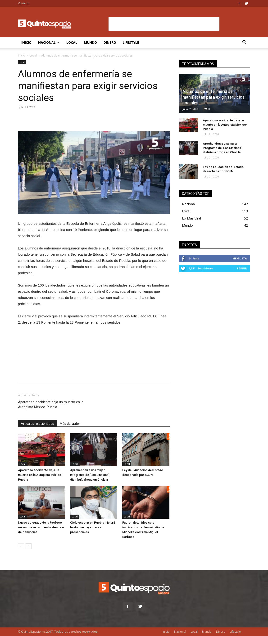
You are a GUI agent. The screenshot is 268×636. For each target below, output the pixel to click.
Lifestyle (131, 42)
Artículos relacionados (37, 424)
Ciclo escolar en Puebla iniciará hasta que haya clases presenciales (92, 527)
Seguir (242, 268)
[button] (244, 43)
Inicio (26, 42)
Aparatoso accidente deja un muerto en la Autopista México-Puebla (50, 404)
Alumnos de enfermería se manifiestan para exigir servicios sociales (213, 97)
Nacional (48, 42)
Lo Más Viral (191, 218)
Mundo (90, 42)
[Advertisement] (164, 24)
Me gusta (239, 258)
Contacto (23, 3)
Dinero (110, 42)
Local (71, 42)
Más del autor (70, 424)
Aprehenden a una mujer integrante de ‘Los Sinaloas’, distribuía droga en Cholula (90, 474)
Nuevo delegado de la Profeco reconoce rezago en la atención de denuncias (41, 527)
